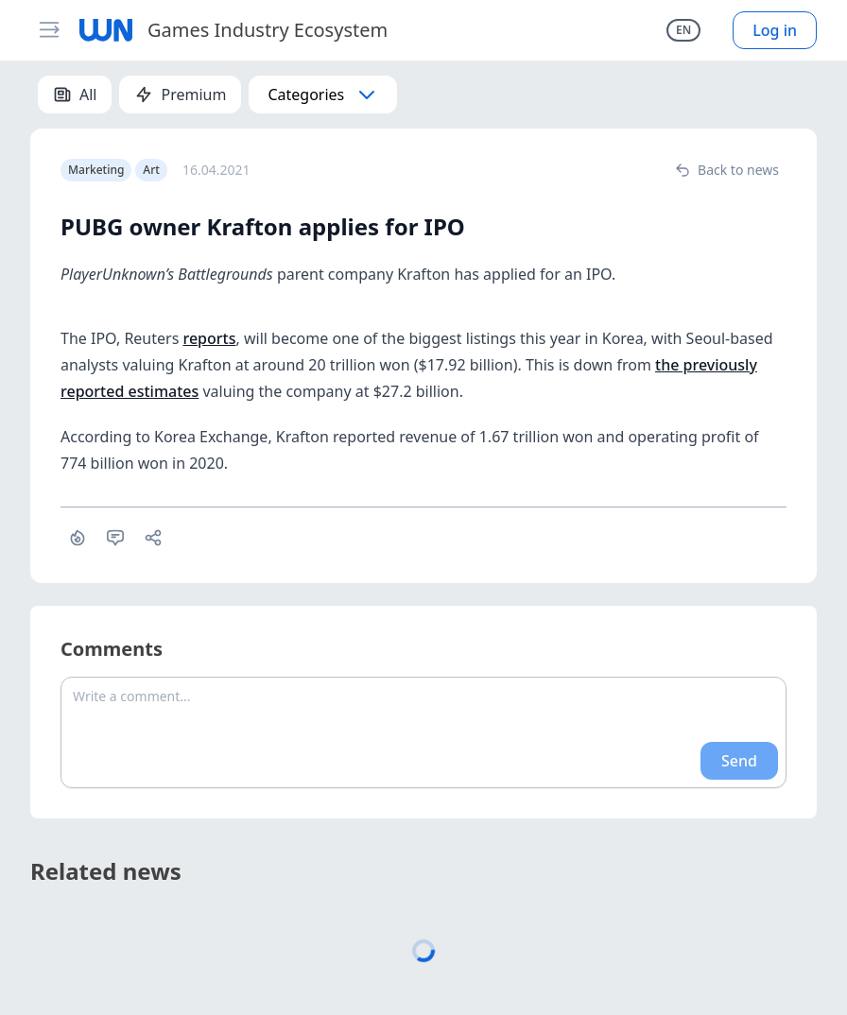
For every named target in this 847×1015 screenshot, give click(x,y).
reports (208, 338)
